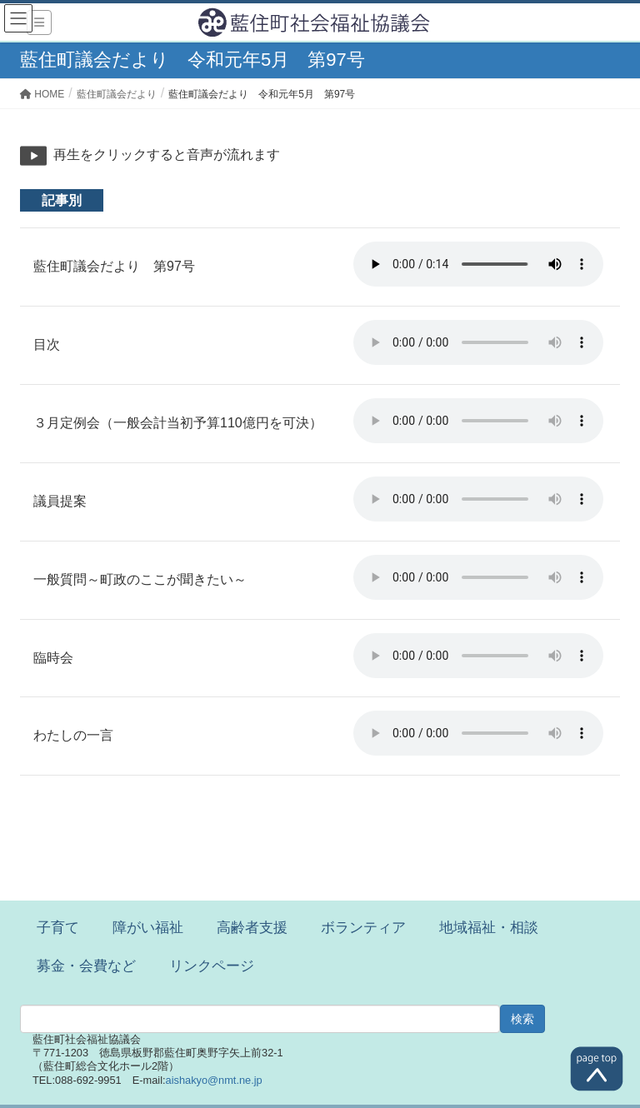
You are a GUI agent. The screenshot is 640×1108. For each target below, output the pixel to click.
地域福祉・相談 (488, 928)
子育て (58, 928)
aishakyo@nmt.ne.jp (214, 1080)
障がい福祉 (147, 928)
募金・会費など (86, 966)
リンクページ (211, 966)
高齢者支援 (252, 928)
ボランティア (363, 928)
